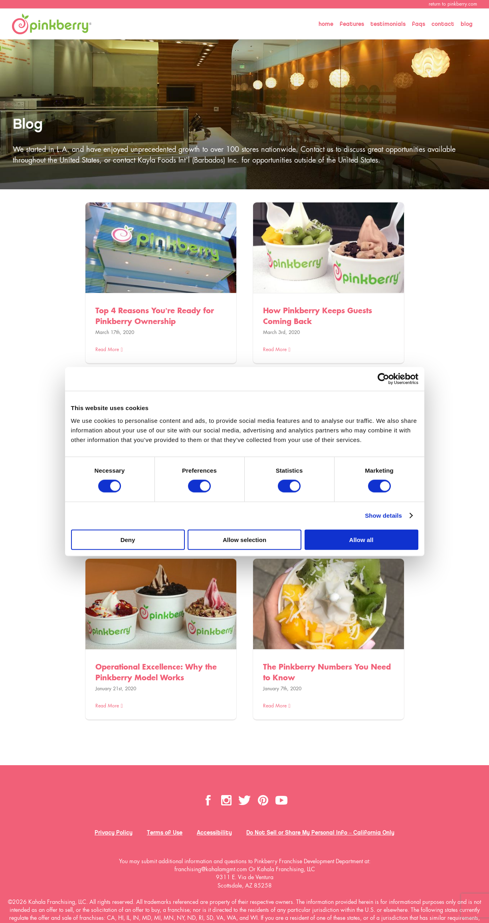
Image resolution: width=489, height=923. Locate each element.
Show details (383, 515)
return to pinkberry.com (453, 4)
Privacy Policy (114, 832)
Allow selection (244, 539)
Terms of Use (164, 832)
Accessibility (214, 832)
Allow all (361, 539)
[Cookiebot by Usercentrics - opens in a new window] (383, 379)
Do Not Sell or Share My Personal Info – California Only (320, 832)
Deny (128, 539)
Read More (107, 349)
